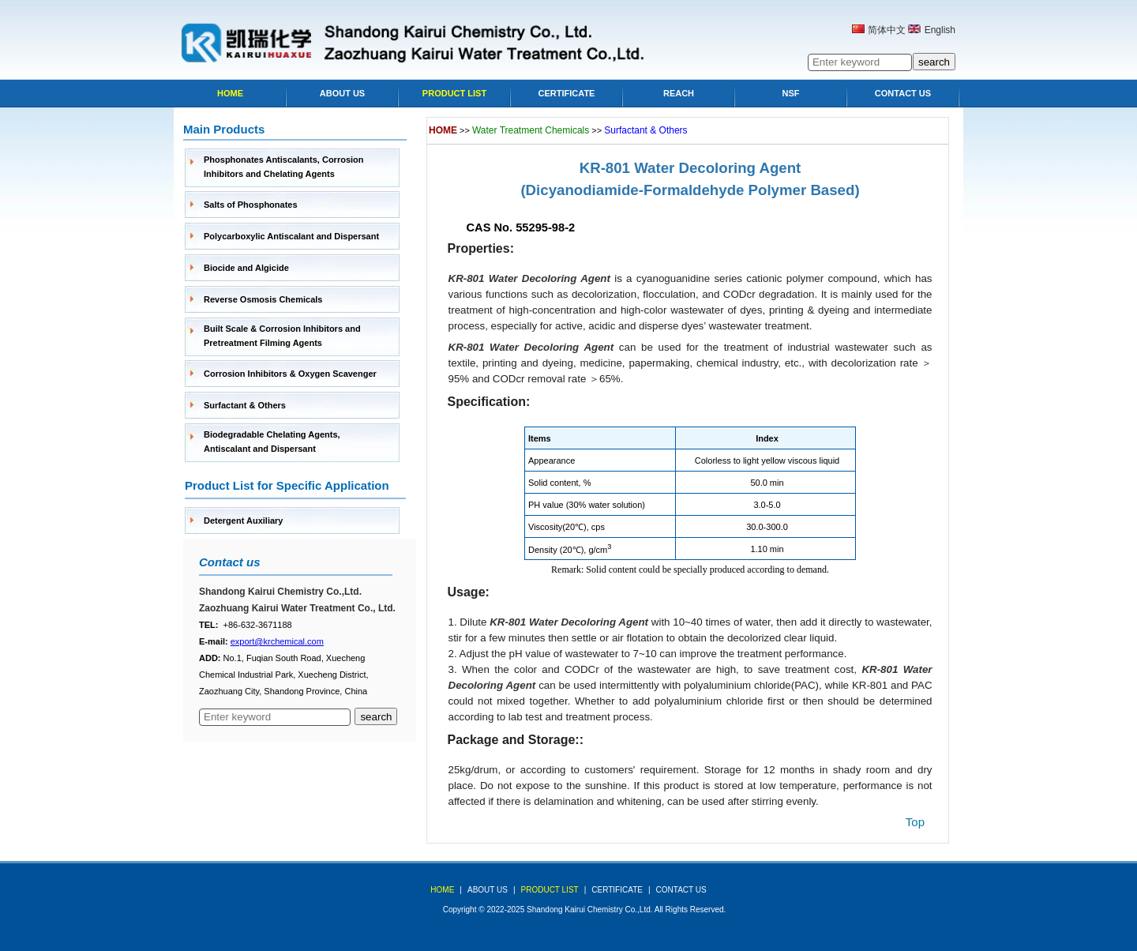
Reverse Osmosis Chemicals (263, 299)
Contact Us (903, 93)
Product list (454, 93)
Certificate (566, 93)
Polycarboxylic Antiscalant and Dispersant (291, 236)
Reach (678, 93)
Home (230, 93)
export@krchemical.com (277, 641)
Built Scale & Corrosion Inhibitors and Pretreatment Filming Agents (282, 336)
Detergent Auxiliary (243, 520)
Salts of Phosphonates (251, 204)
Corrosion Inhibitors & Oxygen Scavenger (290, 373)
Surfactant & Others (245, 405)
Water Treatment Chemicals (530, 130)
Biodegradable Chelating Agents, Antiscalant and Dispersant (272, 441)
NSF (791, 93)
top (915, 822)
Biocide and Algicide (246, 268)
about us (487, 889)
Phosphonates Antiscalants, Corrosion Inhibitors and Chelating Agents (284, 167)
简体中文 (887, 30)
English (940, 30)
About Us (342, 93)
